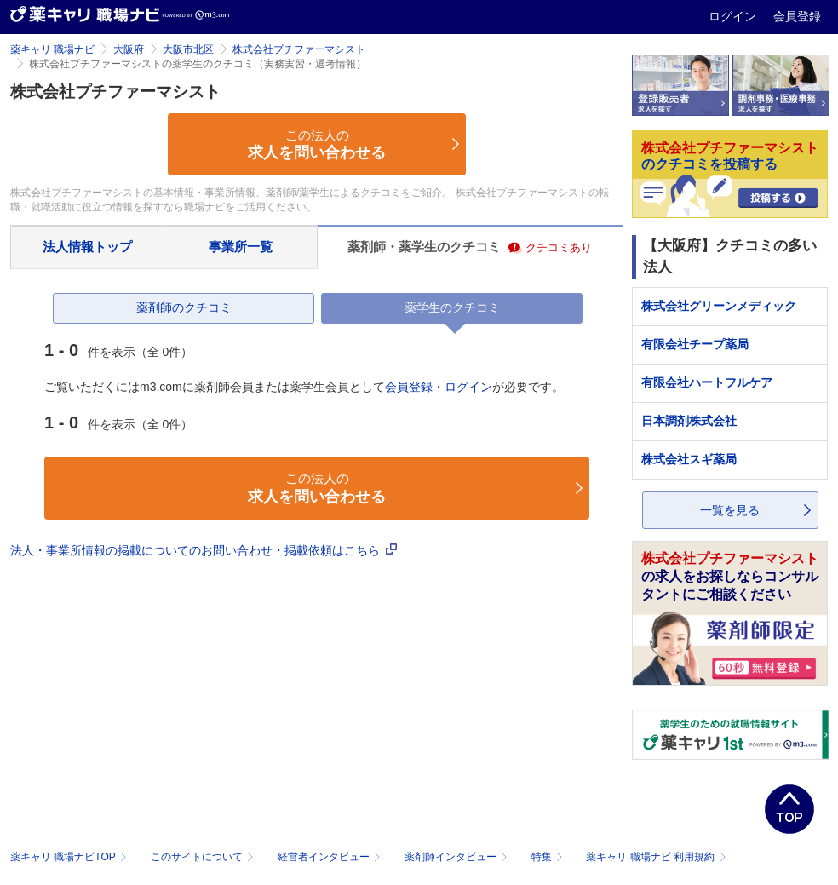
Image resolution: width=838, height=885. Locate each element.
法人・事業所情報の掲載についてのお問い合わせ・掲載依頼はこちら (203, 550)
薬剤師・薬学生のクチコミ (469, 246)
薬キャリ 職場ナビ (52, 49)
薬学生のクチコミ (452, 307)
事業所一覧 (241, 246)
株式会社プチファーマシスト (298, 49)
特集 (548, 857)
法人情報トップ (87, 246)
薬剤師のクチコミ (184, 307)
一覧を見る (730, 510)
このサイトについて (204, 857)
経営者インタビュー (331, 857)
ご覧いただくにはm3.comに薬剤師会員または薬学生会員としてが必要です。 (304, 387)
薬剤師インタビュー (458, 857)
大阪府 (128, 49)
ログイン (734, 16)
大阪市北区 (188, 49)
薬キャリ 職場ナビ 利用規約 (656, 857)
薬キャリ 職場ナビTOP (70, 857)
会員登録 (797, 16)
